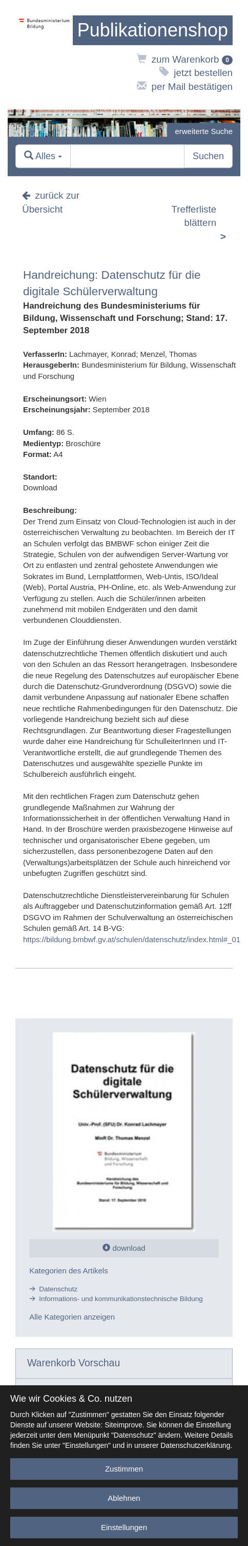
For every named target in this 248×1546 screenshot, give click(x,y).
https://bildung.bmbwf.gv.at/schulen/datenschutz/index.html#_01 (131, 939)
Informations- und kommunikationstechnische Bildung (121, 1299)
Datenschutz (58, 1289)
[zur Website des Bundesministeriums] (44, 54)
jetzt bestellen (196, 72)
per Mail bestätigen (185, 86)
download (123, 1248)
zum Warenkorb (185, 59)
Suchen (208, 156)
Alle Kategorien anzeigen (72, 1317)
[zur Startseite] (153, 30)
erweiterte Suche (204, 131)
